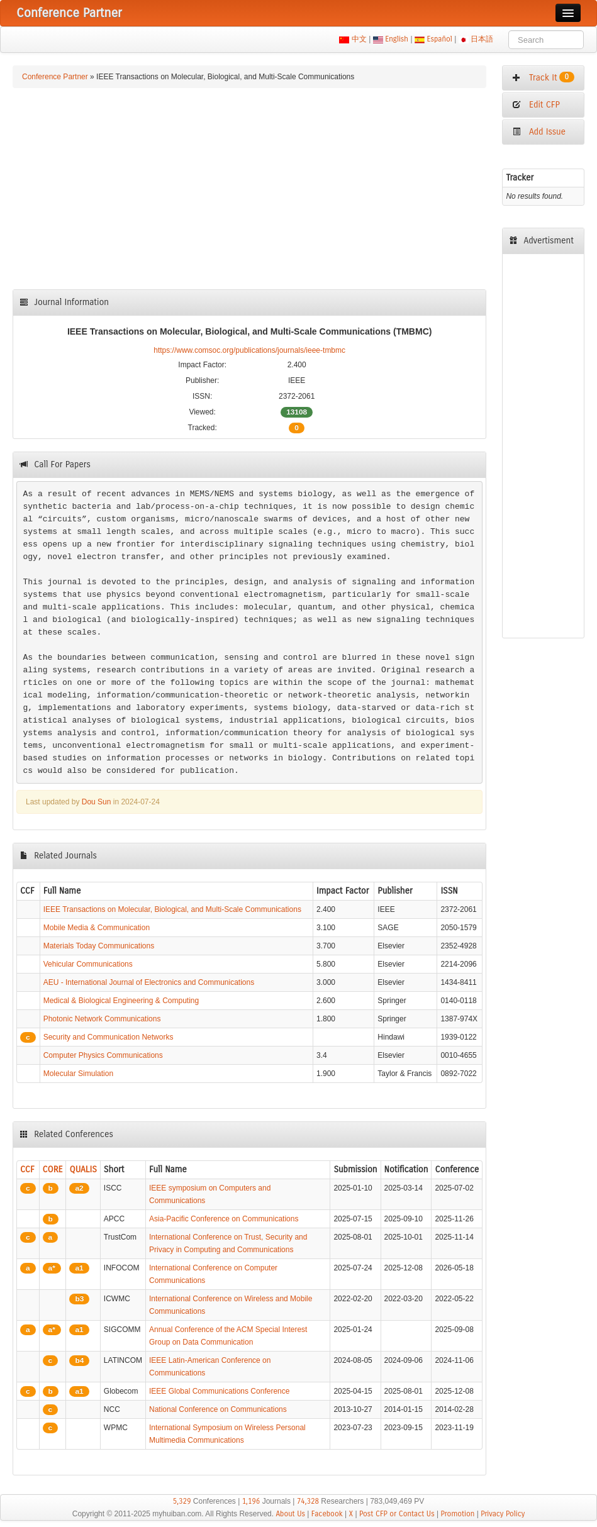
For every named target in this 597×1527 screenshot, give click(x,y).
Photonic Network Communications (102, 1018)
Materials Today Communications (99, 945)
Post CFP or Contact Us (397, 1513)
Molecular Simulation (78, 1073)
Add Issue (539, 131)
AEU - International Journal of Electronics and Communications (149, 982)
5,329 (182, 1501)
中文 (359, 39)
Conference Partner (55, 76)
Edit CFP (535, 104)
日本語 (482, 39)
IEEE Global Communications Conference (219, 1391)
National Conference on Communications (218, 1409)
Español (439, 39)
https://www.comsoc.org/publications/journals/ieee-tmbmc (249, 350)
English (397, 39)
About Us (290, 1513)
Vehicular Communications (88, 964)
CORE (53, 1169)
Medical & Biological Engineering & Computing (121, 1000)
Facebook (327, 1513)
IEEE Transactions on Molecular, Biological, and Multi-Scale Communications (172, 909)
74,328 (308, 1501)
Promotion (457, 1513)
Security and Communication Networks (108, 1037)
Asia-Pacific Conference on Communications (223, 1218)
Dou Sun (96, 801)
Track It (543, 77)
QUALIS (82, 1169)
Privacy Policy (503, 1513)
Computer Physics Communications (103, 1055)
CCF (27, 1169)
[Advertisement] (250, 189)
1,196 (251, 1501)
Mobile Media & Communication (96, 927)
